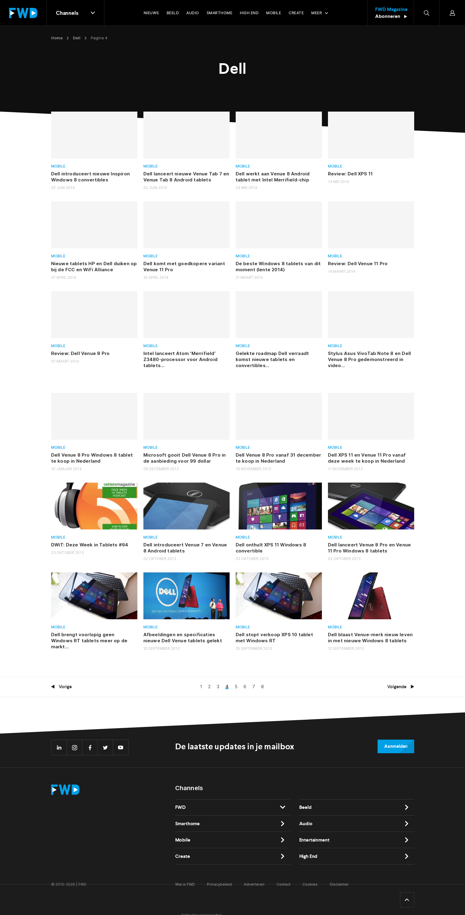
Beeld (305, 807)
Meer (316, 13)
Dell (76, 37)
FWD (180, 807)
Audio (306, 823)
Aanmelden (395, 746)
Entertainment (314, 840)
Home (57, 37)
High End (308, 856)
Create (182, 856)
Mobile (58, 166)
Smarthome (187, 823)
